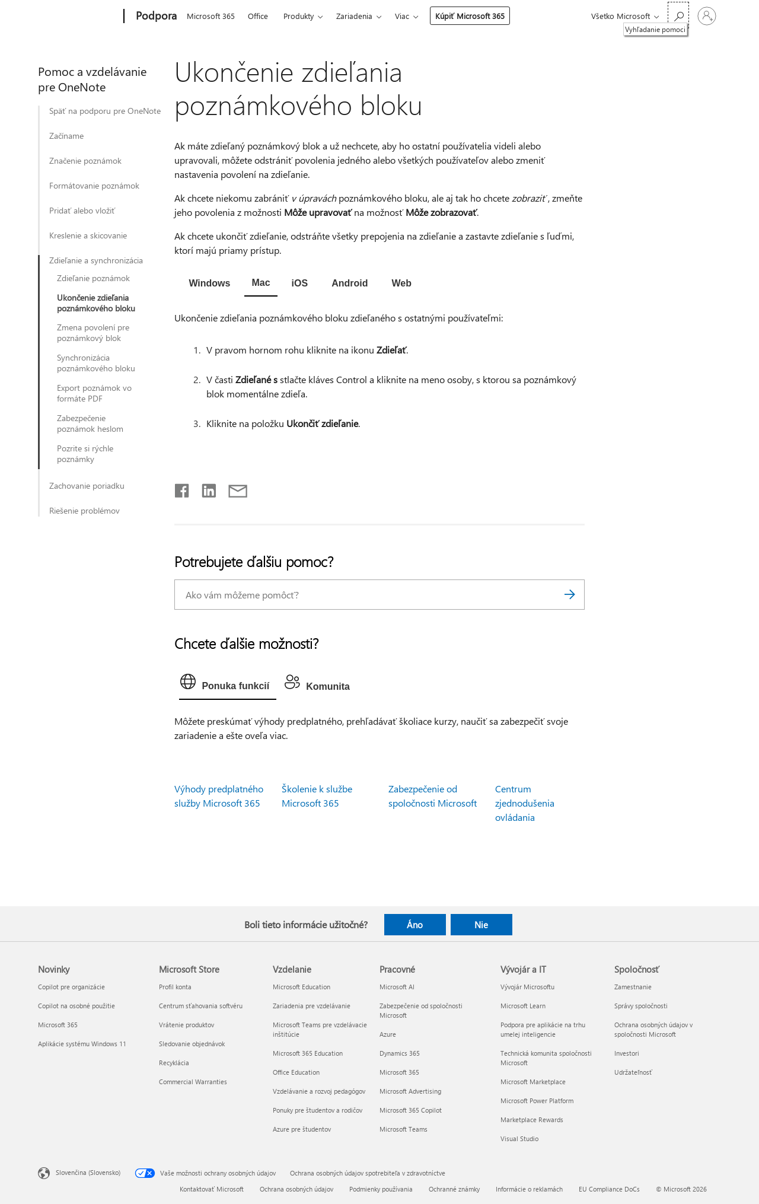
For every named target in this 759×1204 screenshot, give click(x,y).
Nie (481, 925)
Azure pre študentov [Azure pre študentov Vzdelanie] (302, 1129)
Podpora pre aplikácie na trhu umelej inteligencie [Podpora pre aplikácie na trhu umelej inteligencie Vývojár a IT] (542, 1029)
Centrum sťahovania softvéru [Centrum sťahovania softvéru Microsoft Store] (201, 1005)
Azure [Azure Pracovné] (388, 1034)
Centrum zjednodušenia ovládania (524, 802)
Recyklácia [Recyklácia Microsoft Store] (174, 1062)
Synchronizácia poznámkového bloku (96, 363)
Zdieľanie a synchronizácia (96, 260)
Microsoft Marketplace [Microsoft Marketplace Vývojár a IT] (533, 1081)
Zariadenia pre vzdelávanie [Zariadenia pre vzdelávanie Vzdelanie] (311, 1005)
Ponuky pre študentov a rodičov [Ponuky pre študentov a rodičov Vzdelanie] (317, 1110)
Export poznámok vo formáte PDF (94, 393)
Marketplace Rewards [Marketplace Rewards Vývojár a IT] (531, 1119)
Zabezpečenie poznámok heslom (90, 423)
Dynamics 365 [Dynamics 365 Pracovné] (400, 1053)
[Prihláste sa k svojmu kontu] (707, 16)
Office (258, 16)
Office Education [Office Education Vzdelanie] (296, 1072)
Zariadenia (354, 16)
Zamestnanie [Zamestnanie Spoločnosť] (633, 986)
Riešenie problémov (84, 510)
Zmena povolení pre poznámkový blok (93, 332)
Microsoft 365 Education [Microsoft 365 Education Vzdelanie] (308, 1053)
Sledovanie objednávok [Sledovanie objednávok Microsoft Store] (192, 1043)
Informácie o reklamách (529, 1188)
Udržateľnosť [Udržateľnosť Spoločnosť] (633, 1072)
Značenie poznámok (85, 160)
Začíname (66, 135)
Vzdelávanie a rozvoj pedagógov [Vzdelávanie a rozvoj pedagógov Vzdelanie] (319, 1091)
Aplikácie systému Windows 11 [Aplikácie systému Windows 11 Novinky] (82, 1043)
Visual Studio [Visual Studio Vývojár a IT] (519, 1138)
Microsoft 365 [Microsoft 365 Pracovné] (399, 1072)
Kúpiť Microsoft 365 (470, 16)
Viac (402, 16)
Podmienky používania (381, 1188)
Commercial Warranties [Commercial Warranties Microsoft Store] (193, 1081)
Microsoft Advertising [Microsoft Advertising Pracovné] (410, 1091)
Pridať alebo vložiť (82, 210)
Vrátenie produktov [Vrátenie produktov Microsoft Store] (186, 1024)
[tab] (209, 284)
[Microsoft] (78, 17)
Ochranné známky (454, 1188)
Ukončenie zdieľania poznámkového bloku (96, 303)
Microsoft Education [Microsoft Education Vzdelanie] (301, 986)
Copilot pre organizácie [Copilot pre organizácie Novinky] (71, 986)
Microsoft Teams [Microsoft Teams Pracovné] (404, 1129)
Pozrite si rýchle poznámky (85, 453)
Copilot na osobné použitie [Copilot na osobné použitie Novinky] (76, 1005)
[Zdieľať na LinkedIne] (204, 488)
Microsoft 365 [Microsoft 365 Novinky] (58, 1024)
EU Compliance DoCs (609, 1188)
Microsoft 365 (211, 16)
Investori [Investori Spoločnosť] (626, 1053)
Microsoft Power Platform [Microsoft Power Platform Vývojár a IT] (536, 1100)
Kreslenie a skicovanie (88, 235)
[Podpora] (155, 17)
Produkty (298, 16)
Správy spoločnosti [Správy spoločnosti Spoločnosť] (641, 1005)
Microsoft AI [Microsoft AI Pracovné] (397, 986)
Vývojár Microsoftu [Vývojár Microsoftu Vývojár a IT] (527, 986)
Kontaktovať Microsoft (212, 1188)
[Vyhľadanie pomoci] (678, 15)
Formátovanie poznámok (94, 185)
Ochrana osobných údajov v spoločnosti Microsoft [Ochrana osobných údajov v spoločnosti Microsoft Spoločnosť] (653, 1029)
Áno (415, 925)
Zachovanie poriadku (87, 485)
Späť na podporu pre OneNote (105, 111)
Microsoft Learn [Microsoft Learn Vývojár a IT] (523, 1005)
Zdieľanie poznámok (93, 278)
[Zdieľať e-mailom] (232, 488)
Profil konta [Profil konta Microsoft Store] (175, 986)
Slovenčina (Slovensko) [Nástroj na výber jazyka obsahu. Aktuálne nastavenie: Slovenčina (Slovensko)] (88, 1172)
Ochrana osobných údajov (296, 1188)
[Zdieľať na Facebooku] (182, 488)
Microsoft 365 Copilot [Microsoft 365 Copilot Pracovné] (411, 1110)
